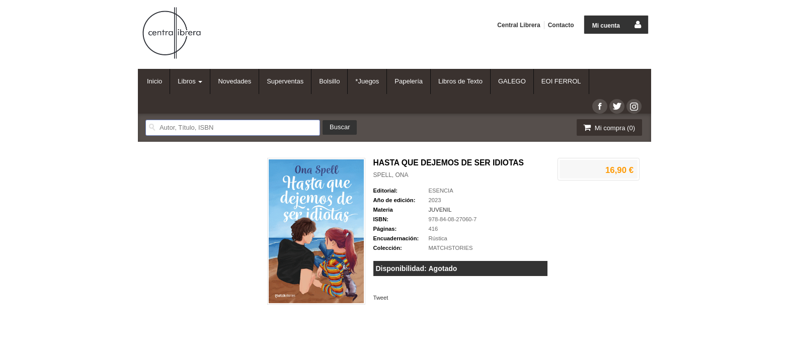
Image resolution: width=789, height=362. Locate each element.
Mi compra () (608, 127)
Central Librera (518, 25)
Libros (190, 81)
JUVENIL (440, 210)
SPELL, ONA (391, 174)
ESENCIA (441, 191)
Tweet (380, 298)
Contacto (561, 25)
